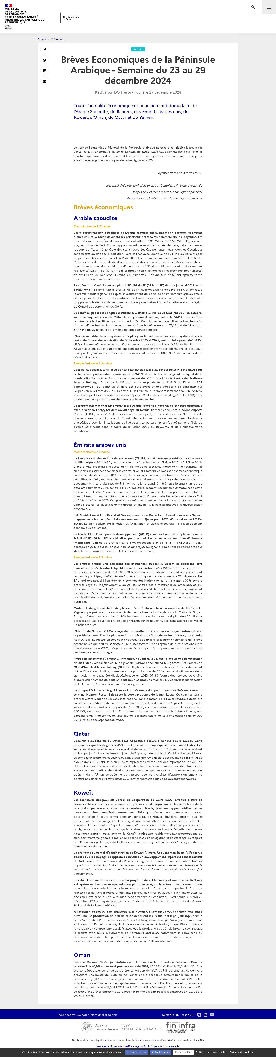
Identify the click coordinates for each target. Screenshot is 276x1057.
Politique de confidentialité (122, 1040)
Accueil (42, 39)
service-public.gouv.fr (109, 1046)
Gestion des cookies (180, 1040)
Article (138, 49)
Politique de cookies (154, 1040)
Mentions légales (94, 1040)
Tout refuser (161, 1052)
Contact (77, 1040)
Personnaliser (183, 1052)
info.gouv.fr (155, 1046)
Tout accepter (136, 1052)
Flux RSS (199, 1040)
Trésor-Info (57, 39)
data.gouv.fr (172, 1046)
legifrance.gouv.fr (135, 1046)
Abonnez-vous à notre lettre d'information (88, 1014)
